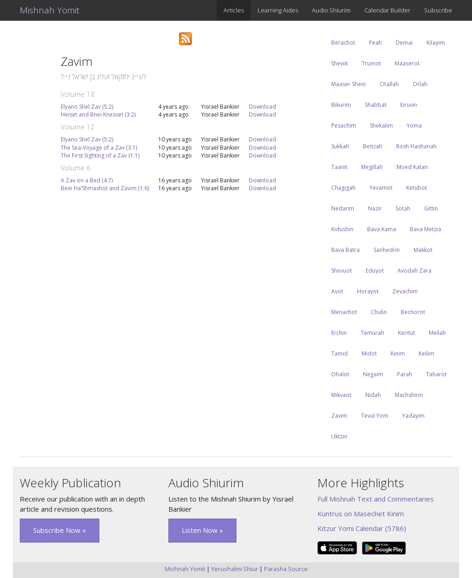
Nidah (373, 395)
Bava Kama (381, 229)
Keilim (426, 353)
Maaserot (407, 63)
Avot (337, 291)
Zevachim (405, 291)
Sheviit (339, 63)
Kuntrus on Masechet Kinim (360, 513)
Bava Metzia (425, 229)
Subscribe (438, 10)
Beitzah (372, 146)
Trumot (371, 63)
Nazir (375, 208)
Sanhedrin (387, 250)
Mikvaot (341, 395)
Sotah (403, 208)
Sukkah (340, 146)
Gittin (431, 208)
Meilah (437, 333)
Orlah (420, 84)
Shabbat (375, 105)
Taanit (339, 167)
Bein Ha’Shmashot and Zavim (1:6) (105, 188)
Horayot (368, 291)
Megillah (372, 167)
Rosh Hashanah (416, 146)
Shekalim (381, 125)
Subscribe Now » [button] (59, 530)
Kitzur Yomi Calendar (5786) (361, 528)
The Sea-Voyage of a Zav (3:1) (99, 148)
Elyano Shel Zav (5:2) (87, 107)
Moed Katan (412, 167)
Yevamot (380, 188)
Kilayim (435, 43)
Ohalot (340, 374)
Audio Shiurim (331, 10)
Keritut (406, 333)
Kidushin (342, 229)
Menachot (344, 312)
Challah (389, 84)
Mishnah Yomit (50, 10)
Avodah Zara (414, 270)
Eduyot (375, 270)
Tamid (339, 353)
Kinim (398, 353)
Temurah (372, 333)
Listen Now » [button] (202, 530)
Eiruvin (408, 105)
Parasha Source (286, 569)
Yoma (414, 125)
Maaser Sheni (348, 84)
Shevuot (341, 270)
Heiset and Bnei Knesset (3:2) (98, 114)
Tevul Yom (374, 416)
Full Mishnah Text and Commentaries (375, 498)
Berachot (343, 43)
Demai (404, 43)
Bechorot (413, 312)
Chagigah (343, 188)
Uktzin (339, 436)
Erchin (339, 333)
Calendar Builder (387, 10)
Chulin (379, 312)
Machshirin (409, 395)
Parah (404, 374)
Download (262, 107)
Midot (369, 353)
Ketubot (416, 188)
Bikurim (341, 105)
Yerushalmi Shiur (234, 569)
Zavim (339, 416)
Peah (375, 43)
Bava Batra (345, 250)
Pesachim (343, 125)
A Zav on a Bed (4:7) (87, 180)
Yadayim (413, 416)
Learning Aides (278, 10)
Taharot (436, 374)
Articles (234, 10)
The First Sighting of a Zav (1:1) (100, 155)
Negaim (373, 374)
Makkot (423, 250)
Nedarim (342, 208)
